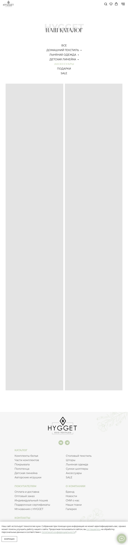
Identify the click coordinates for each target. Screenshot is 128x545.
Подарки (64, 68)
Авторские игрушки (28, 477)
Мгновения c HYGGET (29, 509)
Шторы (70, 460)
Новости (71, 496)
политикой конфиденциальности (58, 532)
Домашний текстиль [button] (63, 50)
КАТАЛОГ (21, 450)
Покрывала (22, 464)
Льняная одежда (77, 464)
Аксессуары (64, 64)
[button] (105, 3)
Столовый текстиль (79, 455)
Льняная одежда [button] (63, 54)
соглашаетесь (93, 529)
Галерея (71, 509)
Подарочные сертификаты (32, 504)
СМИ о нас (72, 500)
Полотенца (22, 468)
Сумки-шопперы (77, 468)
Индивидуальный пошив (31, 500)
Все (64, 45)
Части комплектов (27, 460)
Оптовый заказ (25, 496)
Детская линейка (26, 473)
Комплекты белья (26, 455)
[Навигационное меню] (123, 4)
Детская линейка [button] (63, 59)
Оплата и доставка (27, 491)
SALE (64, 73)
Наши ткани (74, 504)
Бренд (70, 491)
